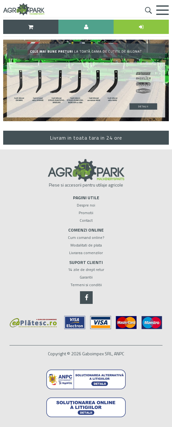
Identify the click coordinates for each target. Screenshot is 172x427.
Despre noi (86, 205)
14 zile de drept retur (86, 269)
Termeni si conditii (86, 285)
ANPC (119, 353)
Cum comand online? (86, 237)
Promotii (86, 213)
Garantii (86, 277)
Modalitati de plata (86, 245)
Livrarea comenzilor (86, 253)
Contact (86, 220)
